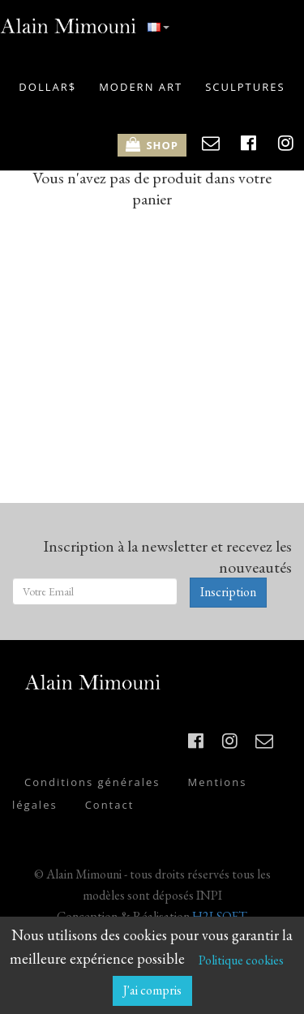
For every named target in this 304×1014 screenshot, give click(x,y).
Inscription (228, 591)
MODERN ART (140, 86)
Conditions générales (92, 782)
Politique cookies (241, 960)
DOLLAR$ (47, 86)
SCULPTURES (245, 86)
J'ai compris (152, 990)
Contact (110, 804)
